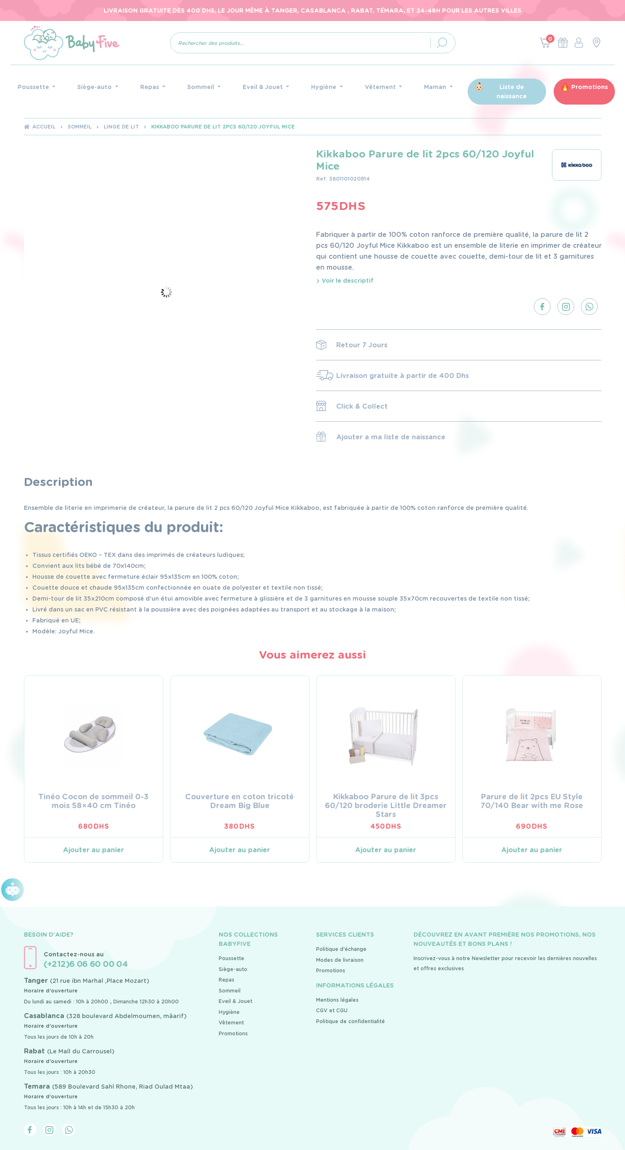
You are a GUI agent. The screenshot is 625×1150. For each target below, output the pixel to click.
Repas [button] (150, 87)
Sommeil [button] (201, 87)
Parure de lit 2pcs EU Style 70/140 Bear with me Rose (532, 801)
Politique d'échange (341, 949)
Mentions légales (337, 1000)
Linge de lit (121, 126)
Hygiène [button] (324, 87)
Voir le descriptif (345, 280)
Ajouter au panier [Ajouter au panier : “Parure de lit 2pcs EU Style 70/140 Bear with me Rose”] (531, 850)
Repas (226, 980)
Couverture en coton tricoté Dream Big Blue (239, 801)
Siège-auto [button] (95, 87)
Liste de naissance (512, 92)
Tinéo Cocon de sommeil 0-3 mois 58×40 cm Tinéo (93, 801)
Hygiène (229, 1012)
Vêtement (231, 1022)
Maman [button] (436, 87)
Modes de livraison (339, 960)
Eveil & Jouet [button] (264, 87)
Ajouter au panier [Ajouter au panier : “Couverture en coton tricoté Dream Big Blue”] (239, 850)
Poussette (231, 958)
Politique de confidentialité (350, 1021)
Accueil (43, 126)
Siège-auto (233, 969)
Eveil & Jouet (235, 1001)
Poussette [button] (34, 87)
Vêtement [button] (381, 87)
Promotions (589, 87)
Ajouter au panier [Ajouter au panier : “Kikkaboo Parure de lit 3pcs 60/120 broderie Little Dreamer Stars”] (385, 850)
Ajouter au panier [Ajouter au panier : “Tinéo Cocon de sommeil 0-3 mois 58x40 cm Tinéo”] (93, 850)
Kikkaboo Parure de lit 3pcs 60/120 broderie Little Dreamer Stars (386, 805)
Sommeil (80, 126)
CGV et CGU (332, 1010)
